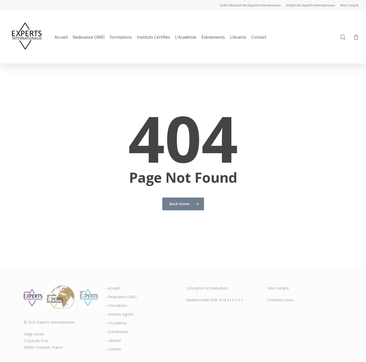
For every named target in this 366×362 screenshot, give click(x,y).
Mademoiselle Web (202, 299)
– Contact (113, 349)
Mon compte (278, 288)
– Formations (116, 305)
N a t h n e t (233, 299)
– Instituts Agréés (119, 314)
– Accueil (112, 288)
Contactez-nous (280, 299)
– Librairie (113, 340)
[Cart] (356, 37)
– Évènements (116, 331)
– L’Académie (116, 322)
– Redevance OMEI (120, 296)
